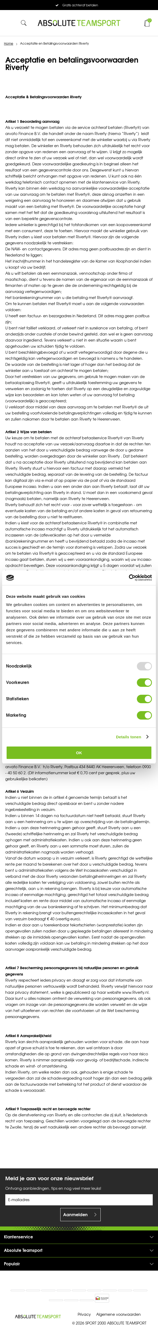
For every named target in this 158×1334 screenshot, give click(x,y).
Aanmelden (75, 1214)
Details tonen (128, 737)
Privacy (84, 1315)
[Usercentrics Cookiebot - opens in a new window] (129, 577)
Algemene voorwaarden (118, 1315)
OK (79, 752)
